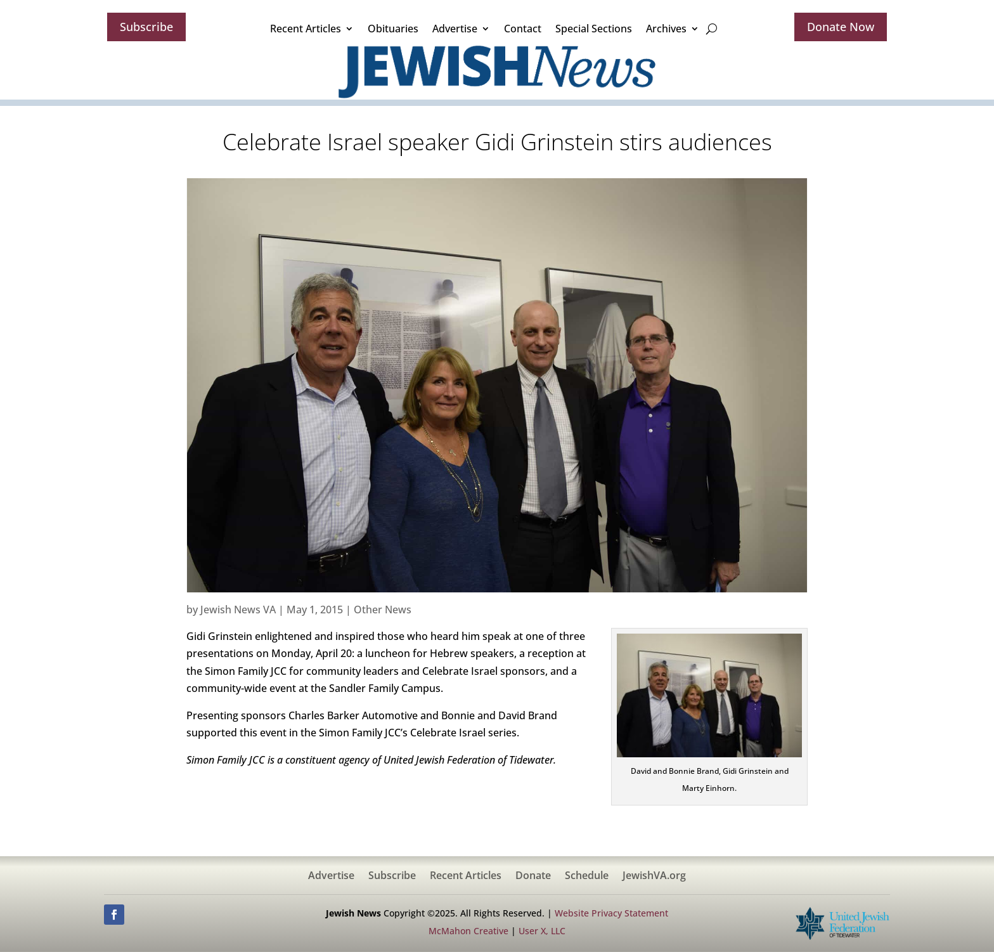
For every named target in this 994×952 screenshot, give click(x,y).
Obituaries (393, 29)
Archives (666, 29)
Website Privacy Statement (611, 913)
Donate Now (840, 26)
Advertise (454, 29)
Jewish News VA (238, 609)
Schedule (587, 876)
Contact (522, 29)
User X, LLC (542, 931)
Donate (533, 876)
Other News (382, 609)
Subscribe (146, 26)
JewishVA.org (654, 876)
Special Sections (593, 29)
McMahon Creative (468, 931)
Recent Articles (305, 29)
